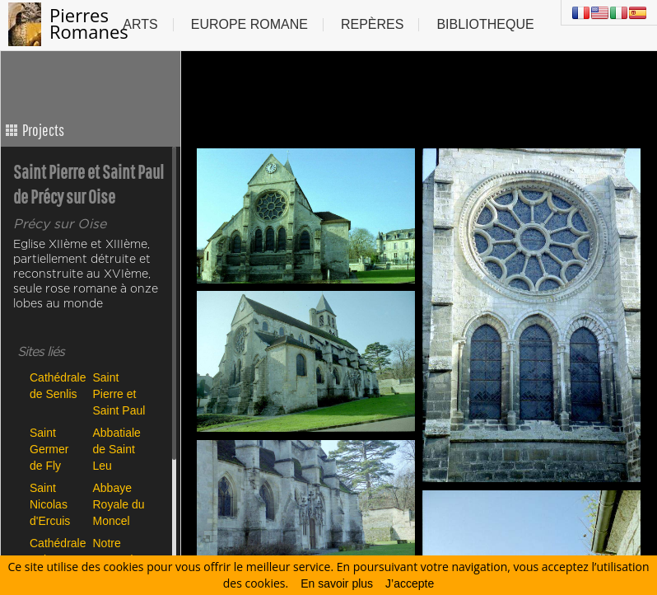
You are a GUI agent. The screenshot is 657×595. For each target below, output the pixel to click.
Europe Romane (249, 24)
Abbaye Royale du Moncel (119, 504)
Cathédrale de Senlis (57, 386)
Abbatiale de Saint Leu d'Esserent (120, 448)
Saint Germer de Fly (49, 448)
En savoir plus (337, 583)
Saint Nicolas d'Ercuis (50, 504)
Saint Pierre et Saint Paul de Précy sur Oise (119, 393)
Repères (372, 24)
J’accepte (409, 583)
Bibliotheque (485, 24)
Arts (140, 24)
